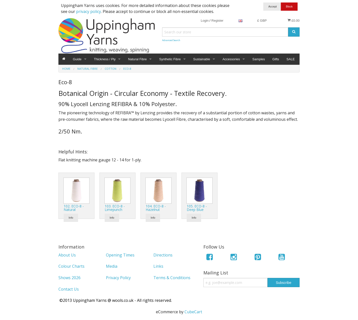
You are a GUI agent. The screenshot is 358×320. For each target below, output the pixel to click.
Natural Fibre (137, 59)
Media (111, 266)
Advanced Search (171, 40)
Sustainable (201, 59)
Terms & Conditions (171, 277)
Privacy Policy (118, 277)
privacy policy (88, 11)
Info (71, 217)
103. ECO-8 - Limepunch (115, 208)
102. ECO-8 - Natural (74, 208)
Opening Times (120, 255)
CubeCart (193, 312)
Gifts (275, 59)
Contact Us (68, 289)
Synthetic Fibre (170, 59)
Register (217, 20)
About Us (67, 255)
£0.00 (293, 20)
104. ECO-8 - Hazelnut (156, 208)
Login (205, 20)
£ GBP (262, 20)
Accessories (231, 59)
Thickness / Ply (105, 59)
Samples (258, 59)
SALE (290, 59)
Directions (163, 255)
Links (158, 266)
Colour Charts (71, 266)
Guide (77, 59)
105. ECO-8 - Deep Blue (197, 208)
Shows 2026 (69, 277)
